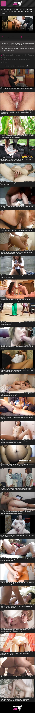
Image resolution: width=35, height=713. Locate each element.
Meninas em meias (21, 55)
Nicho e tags (7, 59)
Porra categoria (8, 55)
